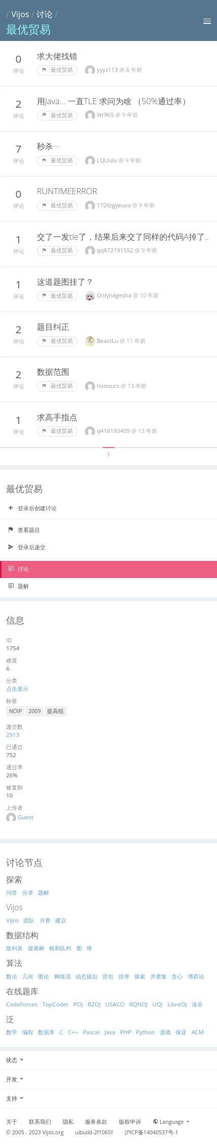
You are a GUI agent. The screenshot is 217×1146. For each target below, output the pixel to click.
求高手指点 (57, 417)
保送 (181, 1032)
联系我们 (40, 1121)
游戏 (165, 1032)
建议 (60, 920)
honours (109, 385)
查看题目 (24, 530)
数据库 (46, 1032)
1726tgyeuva (114, 205)
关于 (11, 1121)
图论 (43, 976)
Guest (25, 817)
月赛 (45, 920)
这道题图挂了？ (65, 281)
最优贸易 (57, 69)
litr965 (106, 114)
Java (109, 1032)
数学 (11, 1032)
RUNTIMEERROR (67, 191)
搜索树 (36, 948)
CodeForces (21, 1004)
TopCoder (55, 1004)
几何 (27, 976)
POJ (78, 1004)
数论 (11, 976)
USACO (114, 1004)
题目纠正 (53, 326)
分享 (27, 892)
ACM (197, 1032)
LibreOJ (177, 1004)
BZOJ (94, 1004)
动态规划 (86, 976)
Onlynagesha (115, 295)
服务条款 (96, 1121)
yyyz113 (108, 69)
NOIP (15, 711)
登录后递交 (27, 547)
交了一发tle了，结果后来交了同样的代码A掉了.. (123, 236)
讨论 (44, 14)
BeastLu (108, 340)
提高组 (55, 711)
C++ (73, 1032)
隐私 (68, 1121)
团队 (28, 920)
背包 (107, 976)
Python (145, 1032)
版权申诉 (130, 1121)
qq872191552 (116, 250)
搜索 (139, 976)
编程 (27, 1032)
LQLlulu (107, 160)
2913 (12, 734)
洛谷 (197, 1004)
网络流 (62, 976)
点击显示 (17, 688)
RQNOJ (138, 1004)
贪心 (177, 976)
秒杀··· (48, 146)
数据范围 (53, 371)
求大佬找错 (57, 56)
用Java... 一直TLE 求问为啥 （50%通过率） (113, 101)
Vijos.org (53, 1132)
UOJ (157, 1004)
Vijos (20, 14)
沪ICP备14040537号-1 (151, 1132)
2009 (34, 711)
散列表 (14, 948)
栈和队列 (60, 948)
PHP (125, 1032)
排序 (123, 976)
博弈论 (196, 976)
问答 (11, 892)
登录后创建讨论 (32, 508)
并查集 (158, 976)
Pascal (91, 1032)
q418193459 (114, 430)
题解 (18, 586)
